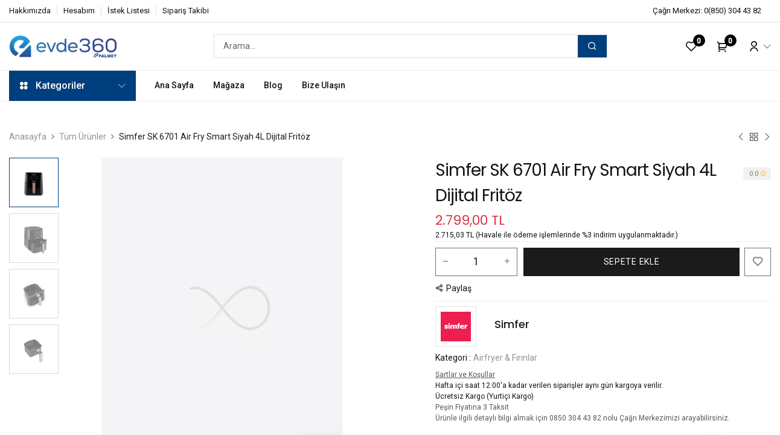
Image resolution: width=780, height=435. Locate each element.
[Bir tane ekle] (507, 261)
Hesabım (79, 10)
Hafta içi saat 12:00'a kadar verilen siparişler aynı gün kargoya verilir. (549, 385)
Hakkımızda (30, 10)
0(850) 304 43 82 (732, 10)
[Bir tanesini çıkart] (445, 261)
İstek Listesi (128, 10)
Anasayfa (27, 136)
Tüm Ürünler (82, 136)
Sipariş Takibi (185, 10)
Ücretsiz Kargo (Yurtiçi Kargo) (484, 396)
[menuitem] (174, 85)
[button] (631, 262)
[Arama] (592, 46)
